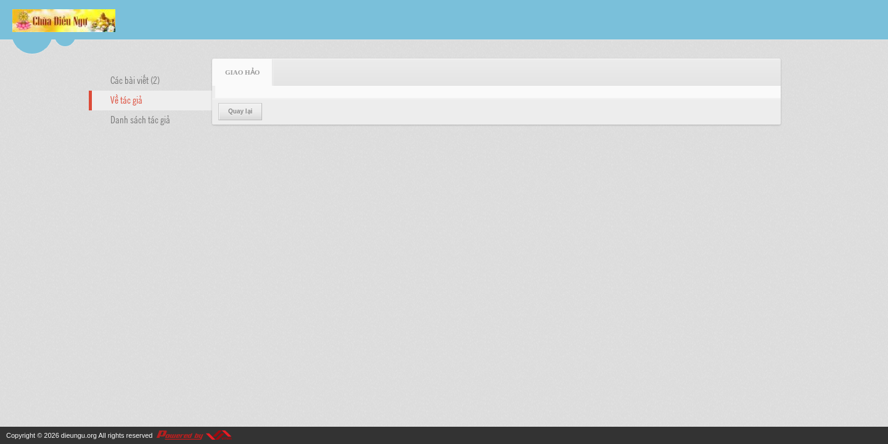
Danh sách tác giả (140, 119)
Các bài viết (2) (135, 79)
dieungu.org (79, 435)
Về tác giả (126, 99)
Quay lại (240, 111)
